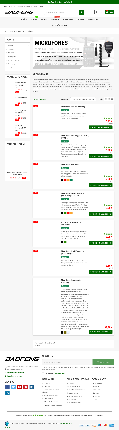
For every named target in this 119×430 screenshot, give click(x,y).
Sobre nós (47, 386)
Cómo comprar (48, 398)
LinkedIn (7, 393)
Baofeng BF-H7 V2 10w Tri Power (21, 113)
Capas (95, 399)
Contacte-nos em (30, 6)
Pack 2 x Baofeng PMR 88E (20, 128)
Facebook (7, 387)
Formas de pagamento (51, 395)
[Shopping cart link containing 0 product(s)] (109, 12)
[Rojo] (65, 180)
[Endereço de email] (67, 362)
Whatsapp (18, 6)
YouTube (19, 387)
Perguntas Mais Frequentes (53, 405)
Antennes (96, 386)
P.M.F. (41, 6)
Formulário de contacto (14, 376)
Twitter (13, 387)
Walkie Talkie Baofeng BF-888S (20, 85)
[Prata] (68, 332)
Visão (100, 99)
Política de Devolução (51, 402)
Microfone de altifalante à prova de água (72, 252)
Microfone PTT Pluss (70, 164)
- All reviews (59, 415)
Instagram (32, 387)
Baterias (96, 393)
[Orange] (68, 180)
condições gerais (59, 373)
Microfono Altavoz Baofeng (73, 107)
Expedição (47, 383)
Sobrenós (8, 6)
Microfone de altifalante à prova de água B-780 (72, 194)
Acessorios (97, 390)
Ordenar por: (65, 99)
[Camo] (65, 213)
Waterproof (97, 396)
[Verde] (71, 180)
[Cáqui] (65, 332)
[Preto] (62, 180)
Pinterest (25, 387)
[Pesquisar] (64, 12)
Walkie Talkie (97, 383)
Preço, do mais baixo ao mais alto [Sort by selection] (83, 99)
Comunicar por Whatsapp (15, 372)
